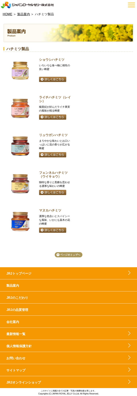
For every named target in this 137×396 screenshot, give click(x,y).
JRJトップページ (18, 273)
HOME (7, 14)
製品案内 (23, 14)
